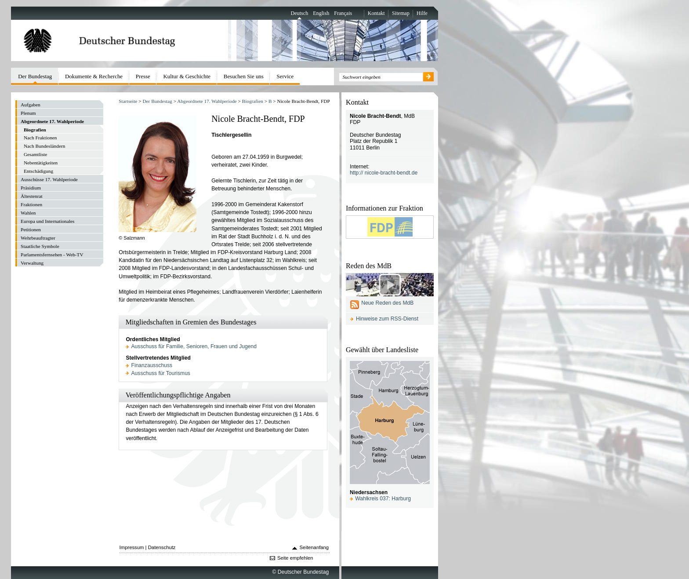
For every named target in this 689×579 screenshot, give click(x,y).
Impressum (132, 547)
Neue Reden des (387, 303)
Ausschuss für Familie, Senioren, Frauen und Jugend (194, 346)
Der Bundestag (157, 101)
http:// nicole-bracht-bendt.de (383, 173)
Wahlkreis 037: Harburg (383, 498)
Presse (143, 76)
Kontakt (376, 13)
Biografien (252, 101)
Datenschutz (162, 547)
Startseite (128, 101)
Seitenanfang (314, 547)
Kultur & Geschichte (187, 76)
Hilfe (422, 13)
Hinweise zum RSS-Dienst (387, 319)
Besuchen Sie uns (244, 76)
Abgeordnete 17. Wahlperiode (206, 101)
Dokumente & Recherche (94, 76)
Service (285, 76)
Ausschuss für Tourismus (160, 373)
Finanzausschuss (152, 365)
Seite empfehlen (295, 558)
